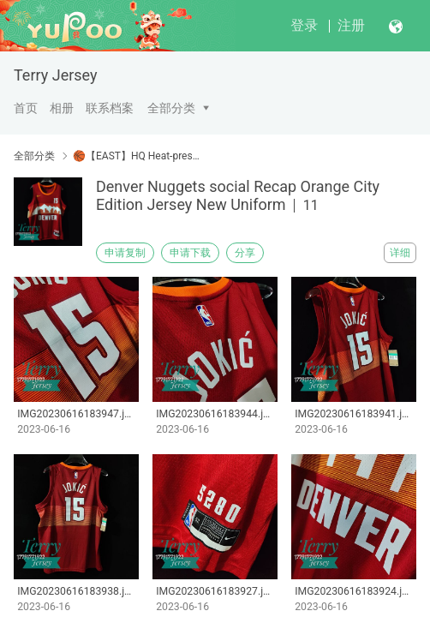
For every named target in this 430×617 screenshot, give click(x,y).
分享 (245, 253)
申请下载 (190, 253)
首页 (26, 108)
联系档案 (110, 108)
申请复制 (125, 253)
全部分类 (171, 108)
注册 (351, 25)
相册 (62, 108)
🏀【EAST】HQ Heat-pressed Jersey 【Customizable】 (137, 156)
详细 (400, 253)
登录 (304, 25)
